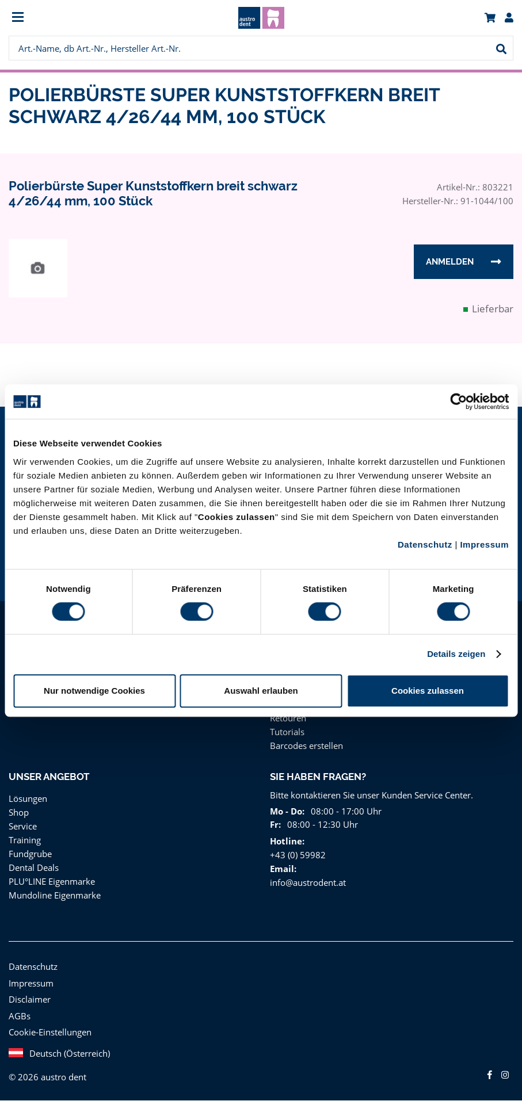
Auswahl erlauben (261, 690)
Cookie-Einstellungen (49, 1032)
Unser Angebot (50, 777)
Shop (19, 812)
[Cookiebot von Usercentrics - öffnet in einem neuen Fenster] (458, 401)
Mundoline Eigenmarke (53, 895)
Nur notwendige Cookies (94, 690)
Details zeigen (456, 654)
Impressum (484, 544)
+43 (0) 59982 (297, 855)
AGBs (20, 1016)
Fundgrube (30, 854)
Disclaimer (29, 999)
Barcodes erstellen (305, 746)
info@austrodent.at (306, 883)
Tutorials (286, 732)
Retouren (288, 718)
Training (24, 840)
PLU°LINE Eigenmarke (53, 881)
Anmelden (450, 262)
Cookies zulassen (427, 690)
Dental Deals (33, 868)
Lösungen (28, 799)
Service (23, 826)
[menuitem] (72, 18)
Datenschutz (425, 544)
